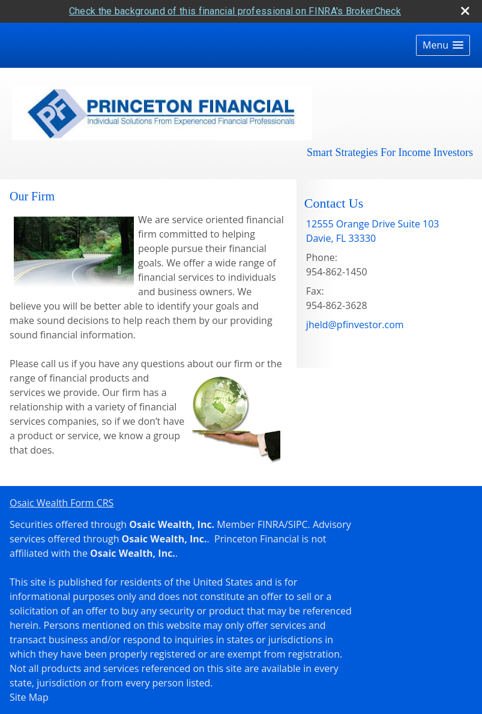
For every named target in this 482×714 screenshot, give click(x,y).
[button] (443, 45)
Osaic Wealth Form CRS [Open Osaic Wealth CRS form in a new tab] (61, 502)
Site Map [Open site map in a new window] (29, 697)
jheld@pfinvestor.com (355, 324)
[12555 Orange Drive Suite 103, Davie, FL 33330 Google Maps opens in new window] (372, 231)
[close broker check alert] (465, 11)
